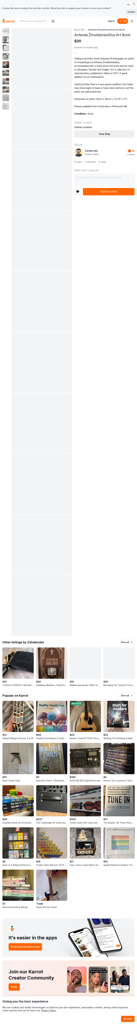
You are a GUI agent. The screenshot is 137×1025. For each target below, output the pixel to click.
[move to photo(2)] (5, 39)
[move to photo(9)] (5, 97)
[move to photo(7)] (5, 81)
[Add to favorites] (77, 191)
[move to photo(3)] (5, 48)
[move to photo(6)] (5, 73)
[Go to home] (8, 21)
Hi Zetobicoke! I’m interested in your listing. (104, 180)
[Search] (53, 21)
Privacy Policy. (48, 1010)
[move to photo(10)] (5, 106)
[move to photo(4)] (5, 56)
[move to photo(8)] (5, 89)
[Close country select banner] (133, 3)
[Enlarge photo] (42, 58)
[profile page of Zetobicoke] (78, 152)
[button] (127, 642)
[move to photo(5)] (5, 64)
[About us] (132, 21)
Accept (128, 1018)
